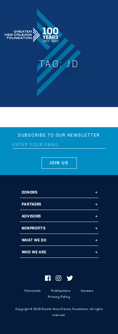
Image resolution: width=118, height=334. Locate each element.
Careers (87, 291)
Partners (31, 205)
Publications (60, 291)
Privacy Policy (59, 297)
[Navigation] (108, 33)
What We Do (34, 240)
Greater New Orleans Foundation (31, 33)
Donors (29, 193)
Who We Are (34, 252)
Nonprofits (34, 228)
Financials (33, 291)
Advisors (31, 216)
